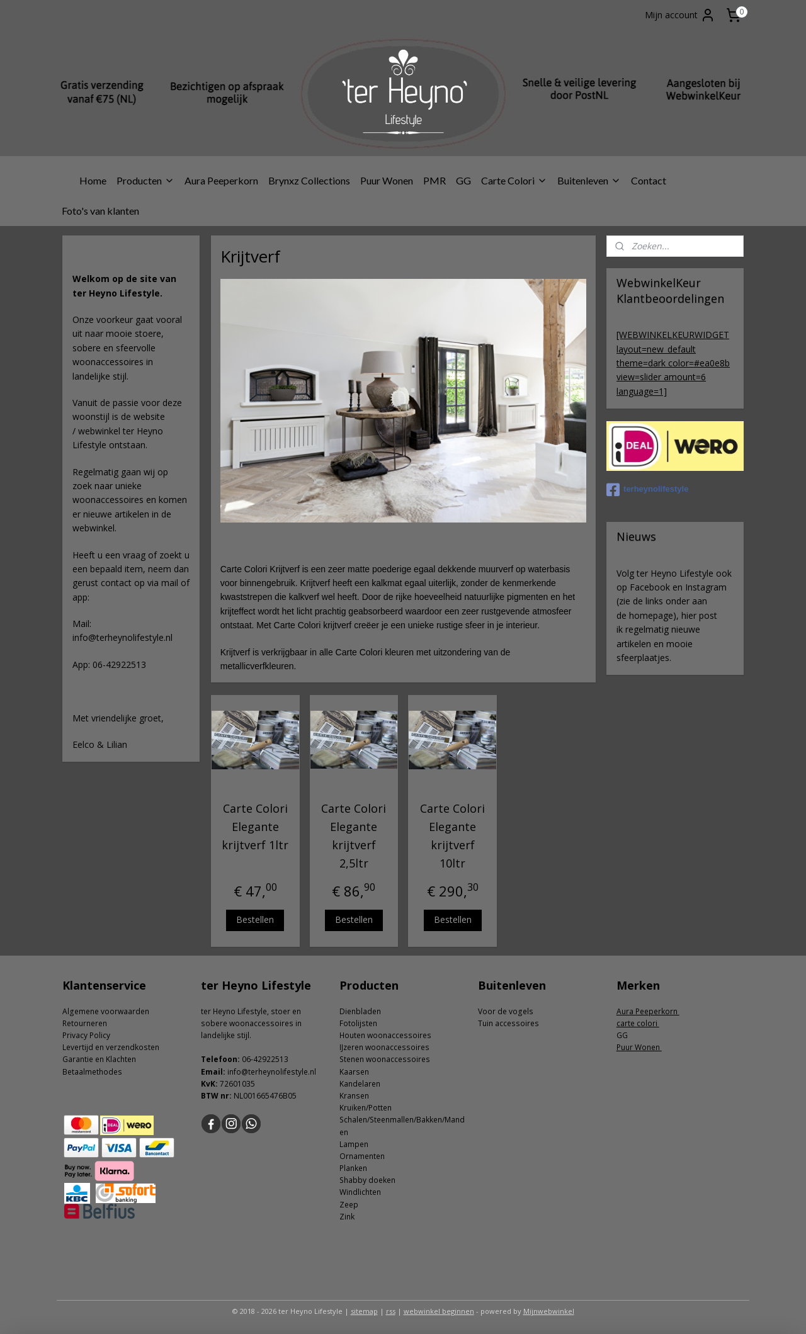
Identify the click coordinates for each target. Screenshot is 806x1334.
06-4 (250, 1059)
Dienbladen (360, 1011)
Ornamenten (362, 1156)
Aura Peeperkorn (221, 180)
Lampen (353, 1144)
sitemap (364, 1311)
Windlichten (360, 1192)
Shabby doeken (367, 1180)
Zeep (348, 1204)
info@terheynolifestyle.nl (271, 1071)
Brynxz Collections (309, 180)
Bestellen (255, 919)
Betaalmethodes (92, 1071)
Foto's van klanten (100, 211)
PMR (434, 180)
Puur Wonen (386, 180)
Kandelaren (359, 1083)
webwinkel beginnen (439, 1311)
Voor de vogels (505, 1011)
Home (92, 180)
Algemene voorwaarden (105, 1011)
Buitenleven (589, 180)
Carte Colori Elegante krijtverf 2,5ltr (353, 835)
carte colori (637, 1023)
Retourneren (84, 1023)
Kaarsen (354, 1071)
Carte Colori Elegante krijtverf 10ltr (452, 835)
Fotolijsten (358, 1023)
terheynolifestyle (647, 489)
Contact (648, 180)
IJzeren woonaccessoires (384, 1047)
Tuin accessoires (508, 1023)
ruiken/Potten (368, 1107)
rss (390, 1311)
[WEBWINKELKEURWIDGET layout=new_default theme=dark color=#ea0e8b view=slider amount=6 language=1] (673, 363)
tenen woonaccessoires (387, 1059)
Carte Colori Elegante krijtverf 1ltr (255, 826)
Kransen (354, 1095)
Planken (353, 1168)
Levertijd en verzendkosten (110, 1047)
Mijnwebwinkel (548, 1311)
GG (463, 180)
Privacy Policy (86, 1035)
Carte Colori (514, 180)
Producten (145, 180)
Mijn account (680, 15)
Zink (347, 1216)
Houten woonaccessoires (385, 1035)
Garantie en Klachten (99, 1059)
